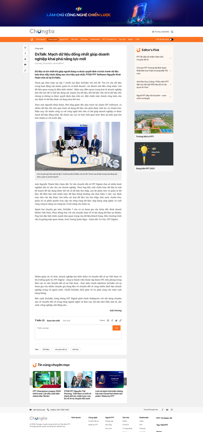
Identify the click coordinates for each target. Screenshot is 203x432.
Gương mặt (109, 413)
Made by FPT (93, 417)
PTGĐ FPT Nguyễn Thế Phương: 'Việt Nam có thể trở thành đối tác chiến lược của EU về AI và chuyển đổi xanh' (77, 387)
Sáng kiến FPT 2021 (145, 168)
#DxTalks (46, 341)
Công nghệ (54, 39)
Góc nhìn (108, 420)
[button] (125, 373)
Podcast (142, 420)
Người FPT (67, 39)
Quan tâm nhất (53, 321)
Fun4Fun (125, 417)
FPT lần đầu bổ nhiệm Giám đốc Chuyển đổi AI (154, 58)
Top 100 (131, 39)
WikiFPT (142, 424)
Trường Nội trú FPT (145, 136)
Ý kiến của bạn (78, 328)
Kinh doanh (41, 39)
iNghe (140, 39)
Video (141, 413)
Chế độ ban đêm (164, 39)
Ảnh (140, 417)
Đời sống (108, 417)
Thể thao (89, 39)
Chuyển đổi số (93, 413)
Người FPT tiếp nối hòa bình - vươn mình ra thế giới (154, 97)
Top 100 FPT (162, 417)
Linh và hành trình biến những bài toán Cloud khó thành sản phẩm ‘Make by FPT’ (109, 385)
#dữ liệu (75, 341)
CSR (148, 39)
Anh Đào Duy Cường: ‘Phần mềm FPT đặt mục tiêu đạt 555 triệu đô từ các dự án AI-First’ (154, 84)
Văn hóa (78, 39)
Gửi (116, 328)
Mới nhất (66, 321)
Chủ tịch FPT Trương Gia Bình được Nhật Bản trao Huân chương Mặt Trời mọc (154, 71)
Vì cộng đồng (127, 420)
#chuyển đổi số (61, 341)
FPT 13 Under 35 (117, 39)
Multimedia (101, 39)
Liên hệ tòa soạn (37, 402)
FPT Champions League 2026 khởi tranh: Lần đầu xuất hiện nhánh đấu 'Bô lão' (47, 385)
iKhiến (124, 413)
